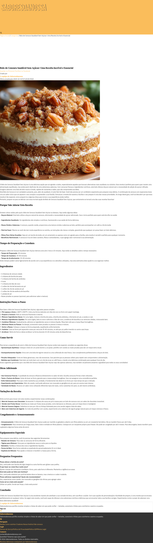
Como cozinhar (5, 23)
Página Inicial (4, 36)
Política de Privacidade (21, 529)
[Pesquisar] (1, 33)
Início (2, 18)
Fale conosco (4, 30)
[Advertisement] (76, 51)
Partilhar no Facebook (22, 71)
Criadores (3, 25)
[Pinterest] (1, 511)
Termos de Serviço (6, 529)
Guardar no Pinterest (7, 71)
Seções (2, 20)
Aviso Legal (42, 529)
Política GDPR (33, 529)
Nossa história (5, 28)
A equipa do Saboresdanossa (11, 76)
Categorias (14, 36)
